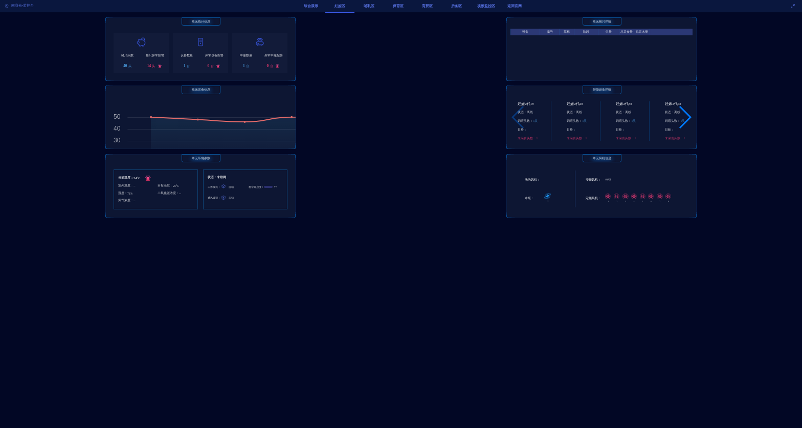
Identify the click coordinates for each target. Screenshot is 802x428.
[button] (685, 117)
